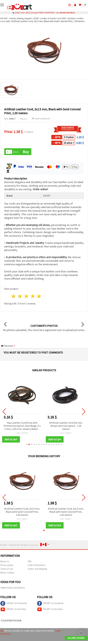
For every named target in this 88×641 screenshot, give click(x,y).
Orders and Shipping (37, 569)
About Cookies (7, 573)
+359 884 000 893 (65, 12)
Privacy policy (6, 565)
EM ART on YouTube (13, 609)
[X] (1, 630)
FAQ (30, 561)
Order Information (36, 565)
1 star (13, 296)
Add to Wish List (41, 118)
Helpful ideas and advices (12, 588)
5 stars (39, 296)
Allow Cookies (76, 638)
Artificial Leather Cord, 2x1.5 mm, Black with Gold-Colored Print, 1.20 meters (22, 512)
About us (4, 561)
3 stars (26, 296)
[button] (26, 444)
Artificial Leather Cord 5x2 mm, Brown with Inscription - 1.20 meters (66, 426)
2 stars (20, 296)
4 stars (32, 296)
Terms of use (6, 569)
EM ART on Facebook (13, 603)
